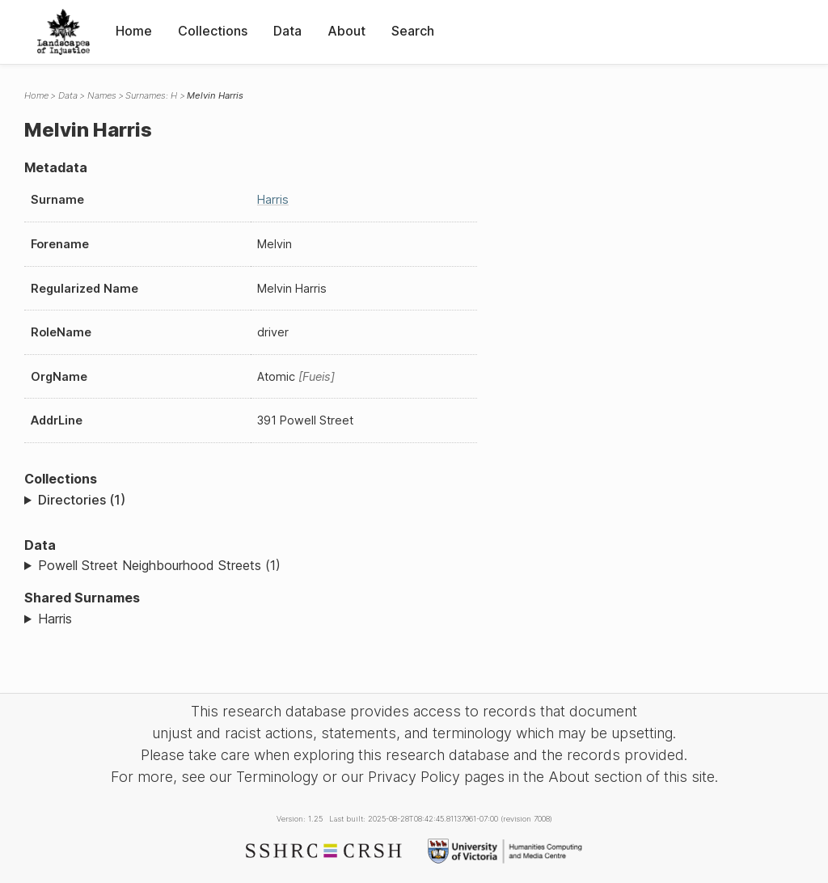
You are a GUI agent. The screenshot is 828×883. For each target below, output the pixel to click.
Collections (212, 31)
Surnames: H (151, 95)
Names (101, 95)
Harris (273, 199)
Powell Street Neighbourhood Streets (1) (159, 565)
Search (412, 31)
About (346, 31)
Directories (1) (81, 500)
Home (134, 31)
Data (287, 31)
